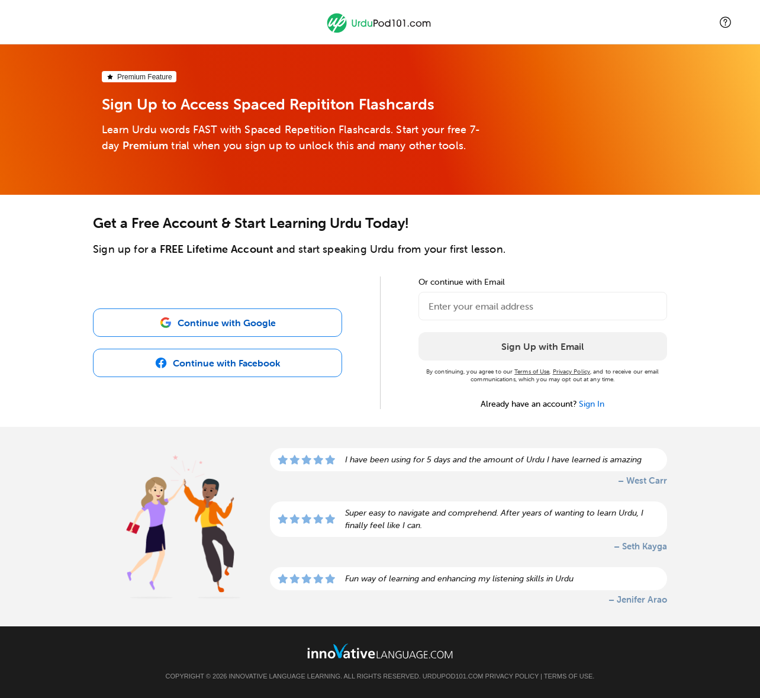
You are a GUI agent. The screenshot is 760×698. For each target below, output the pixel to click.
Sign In (591, 403)
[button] (725, 22)
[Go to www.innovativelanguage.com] (380, 651)
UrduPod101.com (453, 676)
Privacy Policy (571, 371)
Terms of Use (531, 371)
